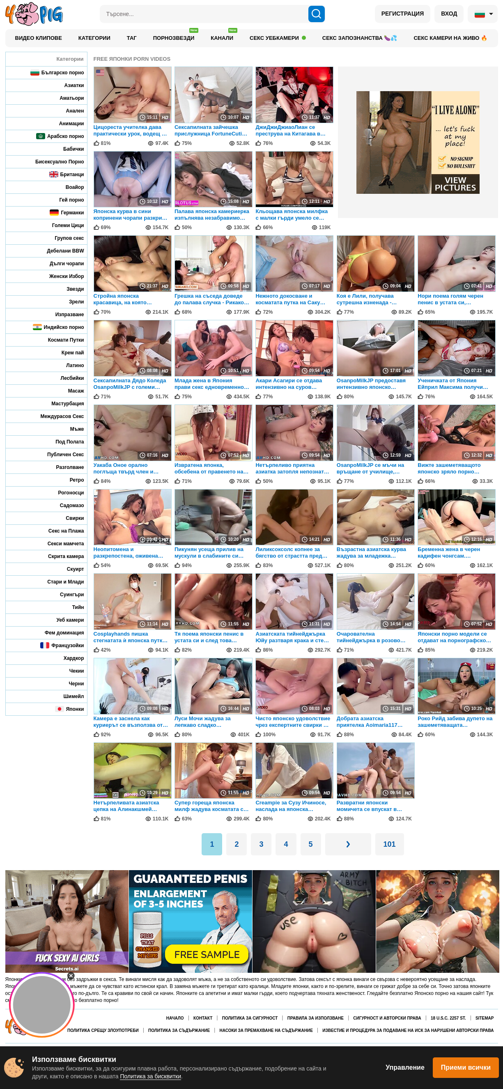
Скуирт (70, 569)
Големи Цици (62, 225)
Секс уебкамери (278, 38)
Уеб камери (65, 620)
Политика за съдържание (179, 1030)
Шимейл (68, 696)
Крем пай (67, 352)
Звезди (69, 289)
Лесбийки (67, 378)
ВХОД (449, 13)
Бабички (68, 149)
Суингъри (66, 594)
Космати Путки (60, 340)
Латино (69, 365)
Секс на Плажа (60, 531)
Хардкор (68, 658)
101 (390, 844)
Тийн (72, 607)
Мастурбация (62, 403)
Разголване (64, 467)
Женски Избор (61, 276)
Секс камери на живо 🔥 (450, 38)
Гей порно (66, 200)
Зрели (71, 302)
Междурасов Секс (57, 416)
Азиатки (68, 85)
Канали (224, 36)
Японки (69, 709)
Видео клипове (38, 38)
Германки (67, 212)
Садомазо (66, 505)
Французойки (62, 645)
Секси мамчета (60, 543)
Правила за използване (315, 1018)
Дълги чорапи (61, 263)
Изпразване (64, 314)
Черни (70, 683)
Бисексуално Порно (54, 162)
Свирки (69, 518)
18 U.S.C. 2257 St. (448, 1018)
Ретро (71, 480)
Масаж (70, 391)
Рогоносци (65, 492)
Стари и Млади (60, 582)
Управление (405, 1067)
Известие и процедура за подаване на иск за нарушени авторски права (408, 1030)
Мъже (71, 429)
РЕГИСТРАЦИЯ (402, 13)
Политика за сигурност (250, 1018)
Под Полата (64, 442)
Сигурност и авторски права (387, 1018)
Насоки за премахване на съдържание (265, 1030)
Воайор (69, 187)
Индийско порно (58, 327)
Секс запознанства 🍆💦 (359, 38)
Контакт (202, 1018)
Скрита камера (60, 556)
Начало (175, 1018)
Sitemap (484, 1018)
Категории (94, 38)
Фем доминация (59, 633)
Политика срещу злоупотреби (103, 1030)
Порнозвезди (176, 36)
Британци (66, 174)
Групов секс (64, 238)
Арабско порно (60, 136)
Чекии (71, 671)
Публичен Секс (60, 454)
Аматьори (66, 98)
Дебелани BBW (60, 251)
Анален (69, 111)
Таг (132, 38)
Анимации (66, 123)
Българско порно (57, 72)
